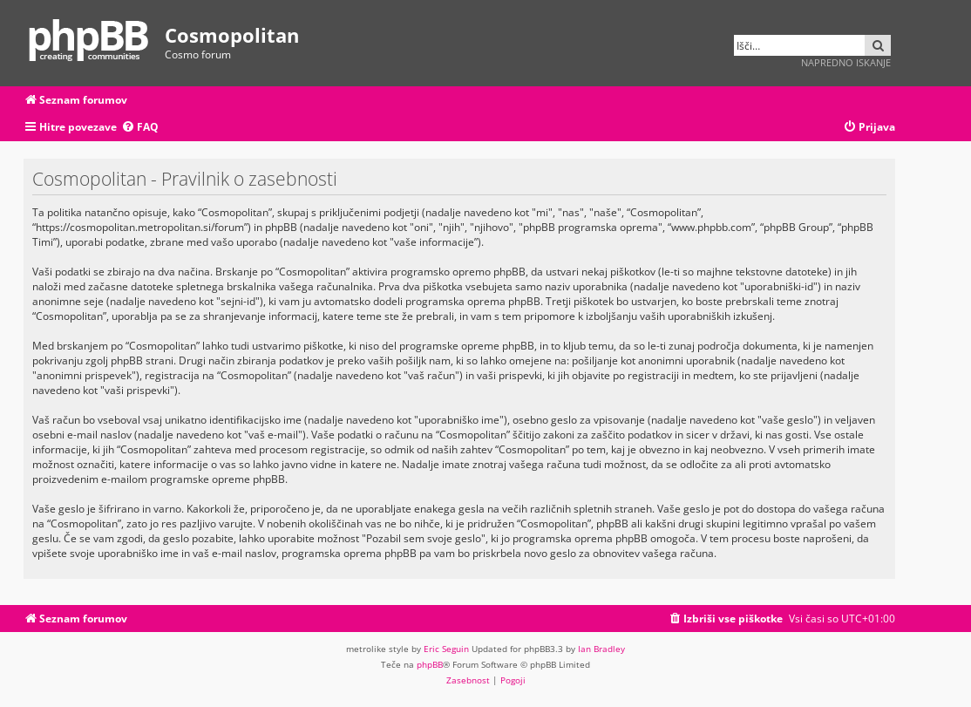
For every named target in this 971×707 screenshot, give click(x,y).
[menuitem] (140, 127)
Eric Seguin (446, 648)
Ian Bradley (601, 648)
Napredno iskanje (846, 62)
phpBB (430, 664)
